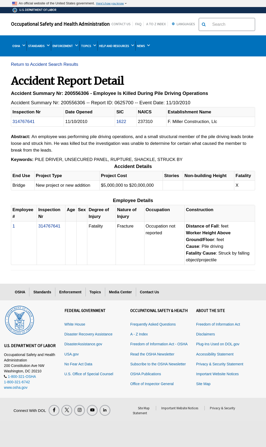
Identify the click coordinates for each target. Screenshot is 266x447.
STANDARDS (39, 46)
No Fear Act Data (78, 364)
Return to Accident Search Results (44, 64)
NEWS (143, 46)
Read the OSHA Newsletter (152, 354)
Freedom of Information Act (218, 324)
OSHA (18, 46)
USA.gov (71, 354)
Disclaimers (205, 334)
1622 (121, 121)
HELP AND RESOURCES (116, 46)
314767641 (23, 121)
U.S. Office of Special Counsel (88, 374)
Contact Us (121, 24)
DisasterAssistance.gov (83, 344)
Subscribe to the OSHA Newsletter (158, 364)
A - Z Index (139, 334)
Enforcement (70, 292)
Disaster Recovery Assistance (88, 334)
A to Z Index (156, 24)
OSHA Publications (145, 374)
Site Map (203, 384)
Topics (95, 292)
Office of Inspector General (152, 384)
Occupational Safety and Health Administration (60, 24)
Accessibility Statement (215, 354)
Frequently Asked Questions (153, 324)
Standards (42, 292)
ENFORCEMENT (65, 46)
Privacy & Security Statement (219, 364)
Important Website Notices (217, 374)
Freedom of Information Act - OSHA (159, 344)
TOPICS (88, 46)
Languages (182, 24)
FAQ (138, 24)
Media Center (120, 292)
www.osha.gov (15, 387)
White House (74, 324)
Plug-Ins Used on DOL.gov (218, 344)
